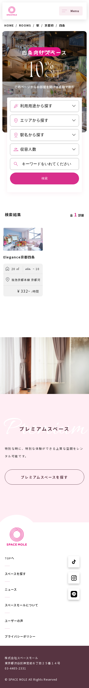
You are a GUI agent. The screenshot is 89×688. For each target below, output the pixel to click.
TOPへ (9, 558)
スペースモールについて (21, 605)
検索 (45, 178)
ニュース (11, 589)
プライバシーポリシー (20, 636)
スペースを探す (15, 574)
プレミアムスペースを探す (44, 477)
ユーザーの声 (14, 621)
